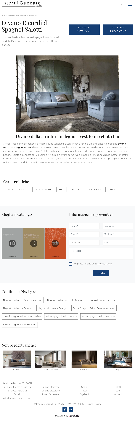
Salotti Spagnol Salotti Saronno (98, 316)
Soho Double (51, 369)
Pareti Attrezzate (51, 394)
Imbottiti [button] (24, 189)
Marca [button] (9, 189)
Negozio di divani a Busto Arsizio (64, 300)
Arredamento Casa (15, 15)
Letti (118, 390)
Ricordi (34, 15)
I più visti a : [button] (95, 189)
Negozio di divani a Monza (101, 300)
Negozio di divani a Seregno (53, 308)
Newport (84, 369)
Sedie (84, 387)
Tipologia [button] (76, 189)
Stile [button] (62, 189)
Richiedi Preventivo (118, 29)
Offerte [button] (113, 189)
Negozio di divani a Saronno (18, 308)
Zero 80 (17, 369)
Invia (101, 273)
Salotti (27, 15)
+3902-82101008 (18, 390)
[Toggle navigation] (129, 4)
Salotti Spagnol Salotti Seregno (19, 324)
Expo (118, 369)
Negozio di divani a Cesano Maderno (22, 300)
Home (4, 15)
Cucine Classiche (51, 390)
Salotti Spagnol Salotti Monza (61, 316)
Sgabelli (84, 394)
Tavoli (84, 390)
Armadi (118, 394)
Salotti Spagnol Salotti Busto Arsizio (22, 316)
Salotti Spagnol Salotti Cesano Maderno (94, 308)
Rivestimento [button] (44, 189)
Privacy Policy (104, 263)
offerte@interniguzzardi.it (17, 398)
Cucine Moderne (51, 387)
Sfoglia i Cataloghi (84, 29)
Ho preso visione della (92, 263)
